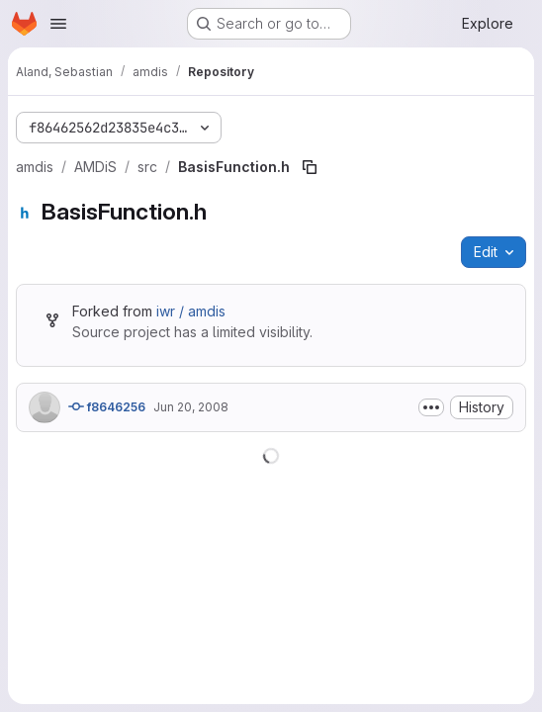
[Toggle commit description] (431, 407)
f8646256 (106, 406)
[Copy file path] (309, 167)
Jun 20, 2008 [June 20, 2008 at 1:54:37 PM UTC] (190, 407)
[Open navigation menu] (58, 24)
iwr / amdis (191, 311)
